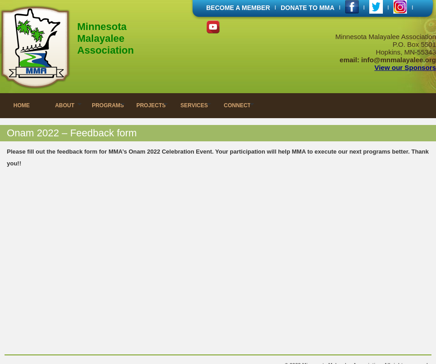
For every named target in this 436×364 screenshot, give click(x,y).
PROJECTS (151, 105)
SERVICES (194, 105)
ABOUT (64, 105)
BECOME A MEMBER (238, 7)
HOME (22, 105)
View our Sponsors (405, 67)
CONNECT (237, 105)
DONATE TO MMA (307, 7)
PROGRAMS (108, 105)
